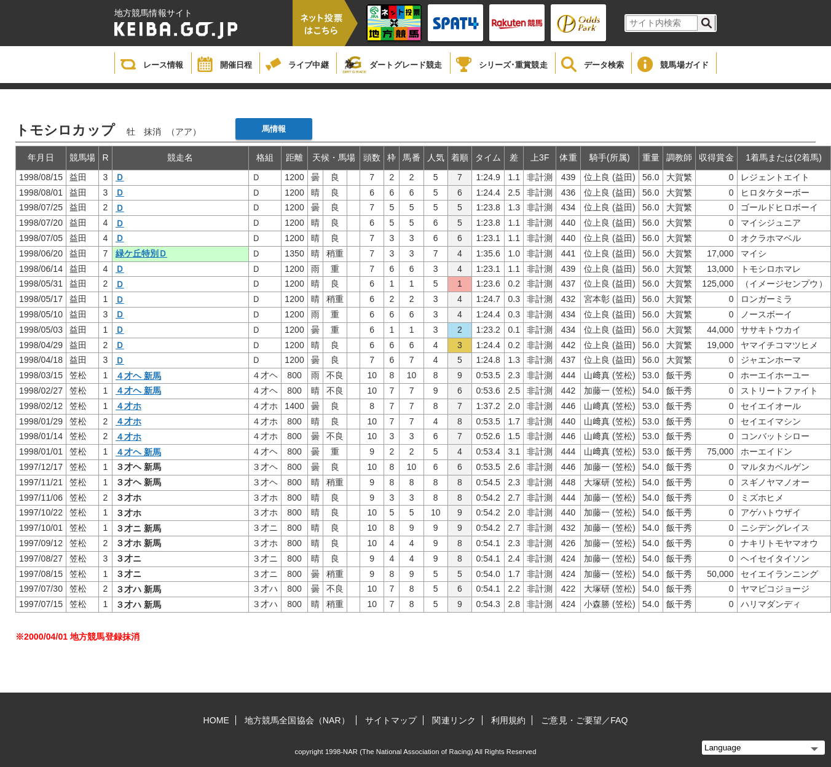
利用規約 (508, 720)
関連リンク (454, 720)
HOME (216, 720)
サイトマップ (391, 720)
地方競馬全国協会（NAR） (297, 720)
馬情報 (274, 128)
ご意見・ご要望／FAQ (584, 720)
